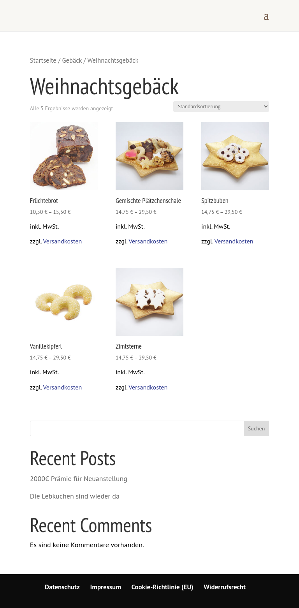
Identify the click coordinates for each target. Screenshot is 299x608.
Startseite (43, 60)
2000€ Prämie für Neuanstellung (78, 478)
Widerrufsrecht (225, 587)
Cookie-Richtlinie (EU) (162, 587)
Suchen (256, 428)
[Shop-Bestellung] (221, 106)
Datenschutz (62, 587)
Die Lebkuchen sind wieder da (75, 496)
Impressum (105, 587)
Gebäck (72, 60)
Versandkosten (62, 241)
